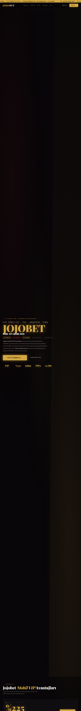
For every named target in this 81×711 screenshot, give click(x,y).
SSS (51, 5)
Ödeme (38, 5)
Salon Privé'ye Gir (35, 357)
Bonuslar (25, 5)
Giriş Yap (64, 5)
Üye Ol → (73, 5)
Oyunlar (33, 5)
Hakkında (45, 5)
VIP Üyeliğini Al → (14, 358)
